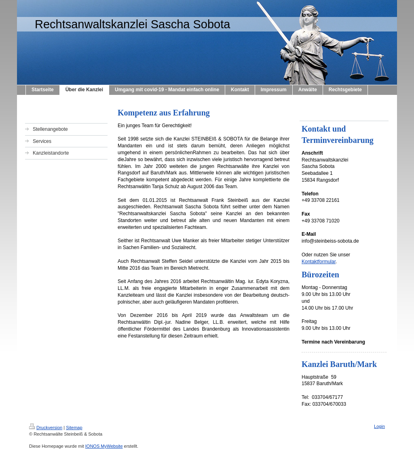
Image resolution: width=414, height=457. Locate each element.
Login (379, 426)
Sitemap (74, 427)
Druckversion (45, 427)
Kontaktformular (319, 261)
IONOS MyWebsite (104, 446)
